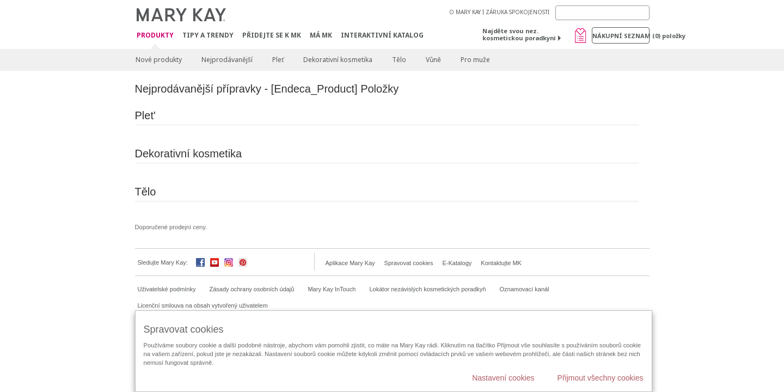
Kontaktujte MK (501, 263)
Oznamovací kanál (524, 289)
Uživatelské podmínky (167, 289)
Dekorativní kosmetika (337, 59)
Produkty (155, 36)
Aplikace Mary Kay (350, 263)
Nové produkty (159, 59)
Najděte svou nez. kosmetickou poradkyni (519, 34)
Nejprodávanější (227, 59)
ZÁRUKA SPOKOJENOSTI (517, 12)
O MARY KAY (465, 12)
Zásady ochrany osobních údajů (252, 289)
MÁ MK (321, 35)
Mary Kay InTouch (332, 289)
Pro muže (475, 59)
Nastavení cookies (503, 377)
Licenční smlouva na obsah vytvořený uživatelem (203, 305)
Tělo (399, 59)
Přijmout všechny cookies (601, 377)
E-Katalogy (456, 263)
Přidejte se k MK (271, 35)
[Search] (602, 12)
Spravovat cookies (408, 263)
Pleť (278, 59)
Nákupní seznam (621, 36)
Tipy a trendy (208, 35)
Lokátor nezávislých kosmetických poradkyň (427, 289)
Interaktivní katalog (382, 35)
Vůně (433, 59)
